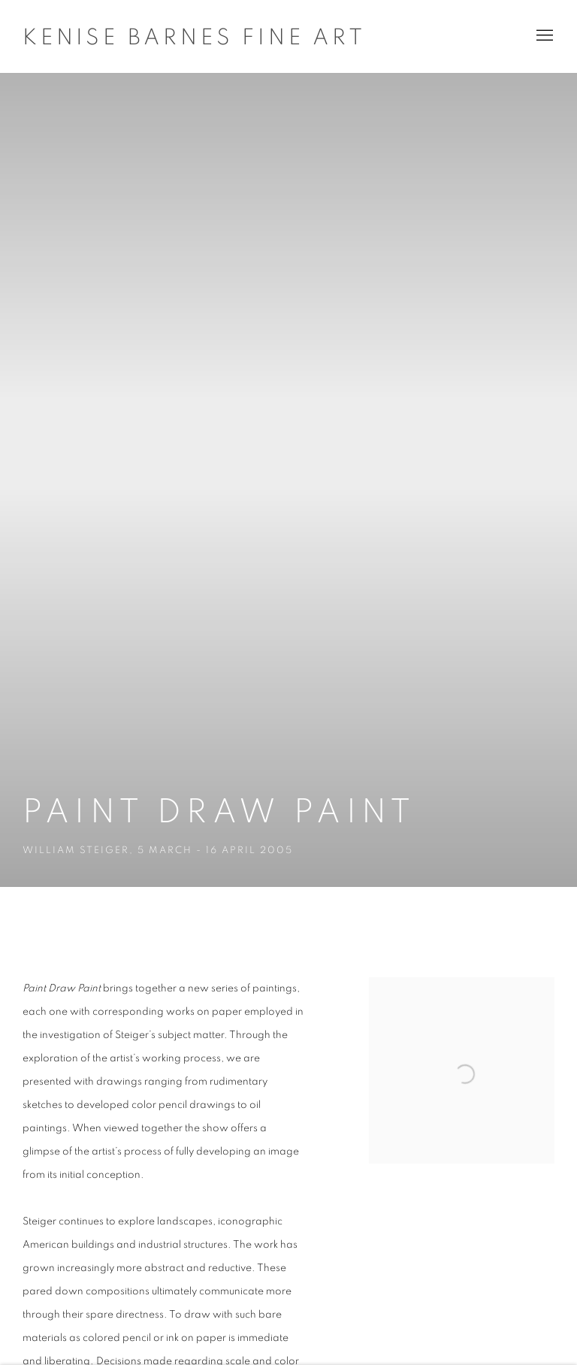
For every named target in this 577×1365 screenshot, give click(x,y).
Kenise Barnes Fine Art (194, 37)
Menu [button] (543, 36)
